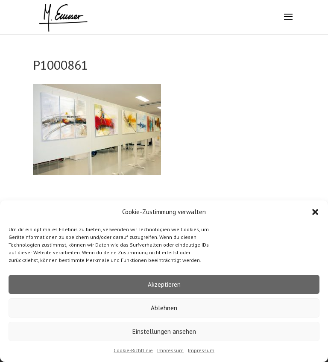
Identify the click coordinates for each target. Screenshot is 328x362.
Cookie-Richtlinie (133, 350)
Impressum (170, 350)
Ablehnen (164, 308)
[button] (315, 212)
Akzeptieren (164, 284)
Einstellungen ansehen (164, 331)
